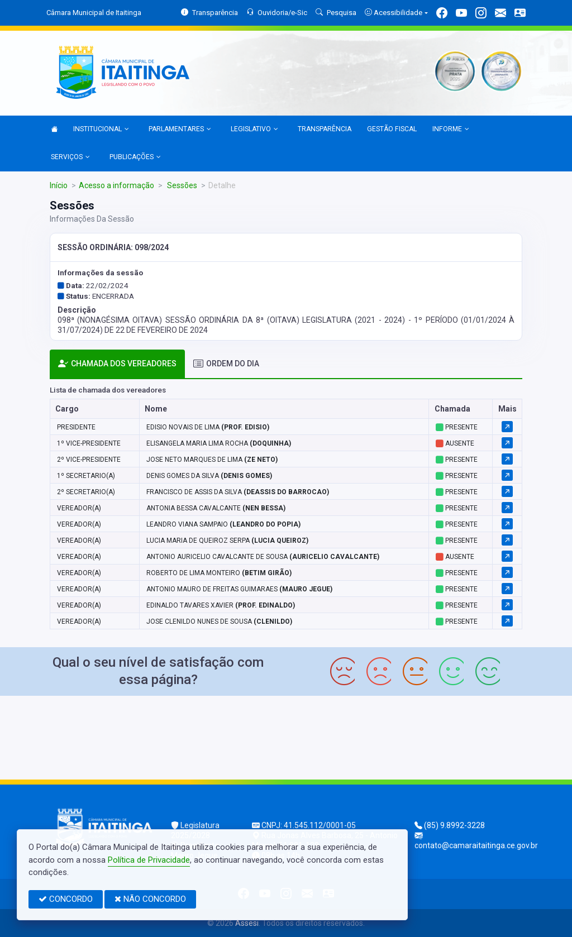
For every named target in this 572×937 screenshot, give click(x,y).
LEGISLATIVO (254, 129)
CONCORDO (66, 899)
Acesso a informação (116, 185)
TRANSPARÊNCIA (324, 129)
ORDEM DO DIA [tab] (226, 363)
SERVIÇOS (70, 157)
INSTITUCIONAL (101, 129)
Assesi (247, 923)
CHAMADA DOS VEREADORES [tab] (117, 363)
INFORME (450, 129)
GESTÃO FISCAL (392, 129)
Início (59, 185)
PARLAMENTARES (180, 129)
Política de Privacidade (149, 860)
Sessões (181, 185)
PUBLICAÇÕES (135, 157)
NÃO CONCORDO (150, 899)
